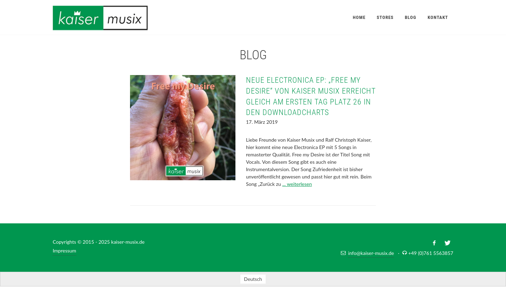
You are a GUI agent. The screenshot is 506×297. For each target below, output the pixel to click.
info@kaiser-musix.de (371, 253)
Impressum (64, 251)
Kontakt (438, 17)
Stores (385, 17)
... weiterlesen (297, 184)
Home (359, 17)
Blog (410, 17)
